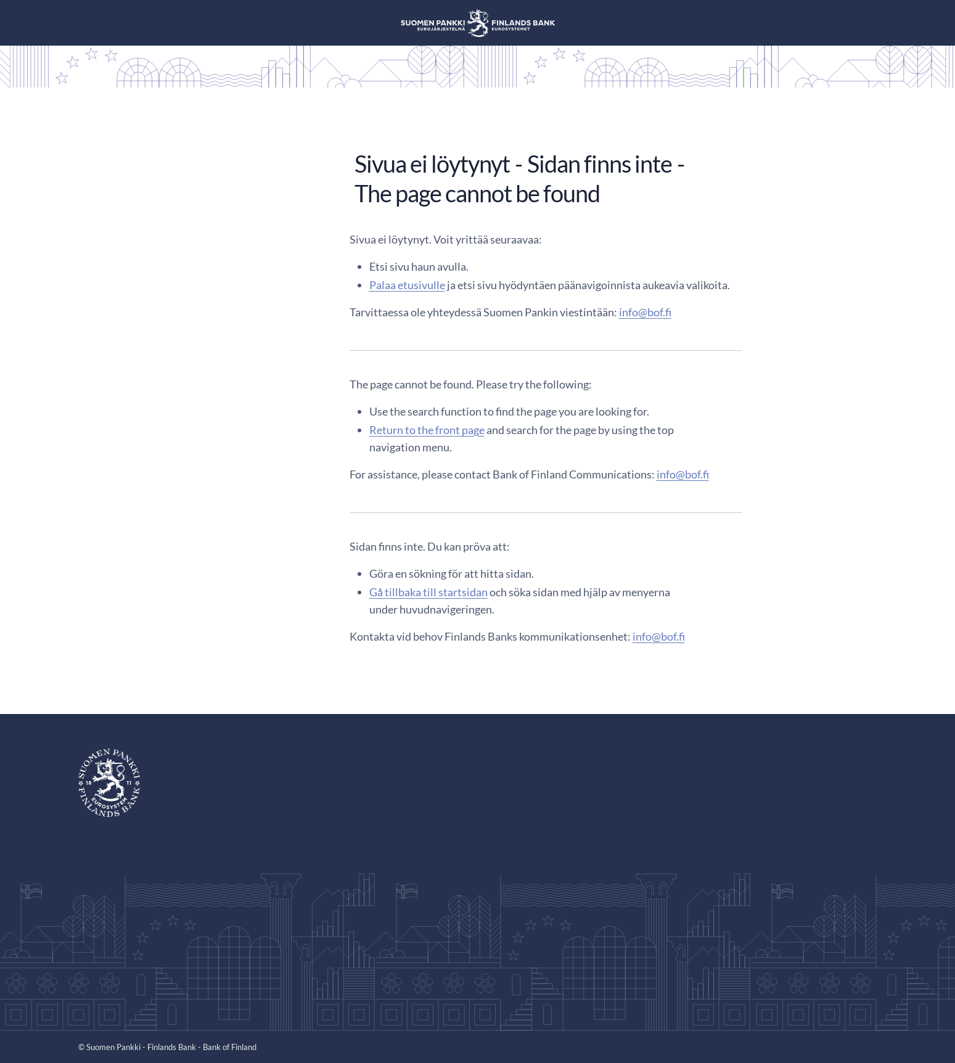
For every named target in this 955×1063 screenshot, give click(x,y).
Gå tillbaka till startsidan (428, 592)
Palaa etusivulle (407, 285)
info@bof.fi (645, 312)
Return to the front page (427, 430)
